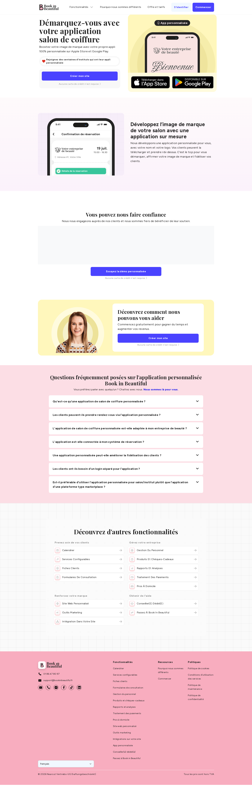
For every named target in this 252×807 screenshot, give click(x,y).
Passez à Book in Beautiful (163, 612)
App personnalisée (123, 745)
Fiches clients (89, 568)
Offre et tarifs (156, 7)
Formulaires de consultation (89, 577)
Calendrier (89, 550)
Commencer (164, 678)
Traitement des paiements (163, 577)
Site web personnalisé (89, 603)
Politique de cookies (198, 668)
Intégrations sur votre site (127, 739)
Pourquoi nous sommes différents (120, 7)
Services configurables (89, 559)
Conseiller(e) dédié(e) (163, 603)
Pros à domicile (163, 586)
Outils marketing (89, 612)
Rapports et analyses (163, 568)
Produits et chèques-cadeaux (163, 559)
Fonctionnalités (81, 7)
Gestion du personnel (163, 550)
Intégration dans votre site (89, 621)
